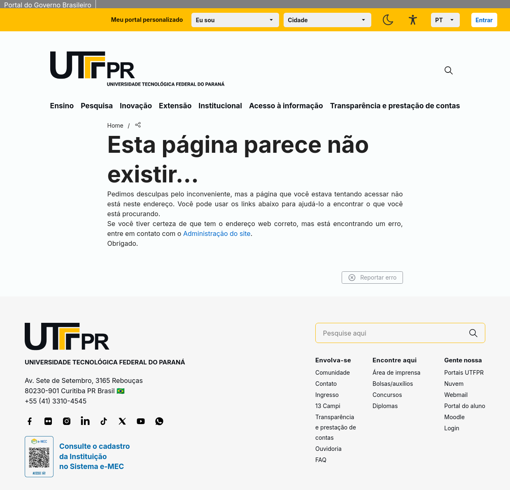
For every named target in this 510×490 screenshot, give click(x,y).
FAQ (320, 459)
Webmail (456, 394)
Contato (326, 383)
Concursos (387, 394)
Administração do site (217, 233)
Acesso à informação (286, 105)
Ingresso (327, 394)
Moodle (454, 416)
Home (115, 125)
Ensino (62, 105)
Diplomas (385, 405)
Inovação (136, 105)
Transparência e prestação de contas (395, 105)
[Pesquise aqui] (392, 333)
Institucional (220, 105)
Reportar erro (372, 277)
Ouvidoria (328, 448)
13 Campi (327, 405)
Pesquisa (97, 105)
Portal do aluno (464, 405)
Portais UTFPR (464, 372)
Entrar (484, 19)
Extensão (175, 105)
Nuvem (453, 383)
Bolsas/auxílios (393, 383)
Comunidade (332, 372)
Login (451, 428)
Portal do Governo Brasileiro (47, 5)
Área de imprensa (396, 372)
